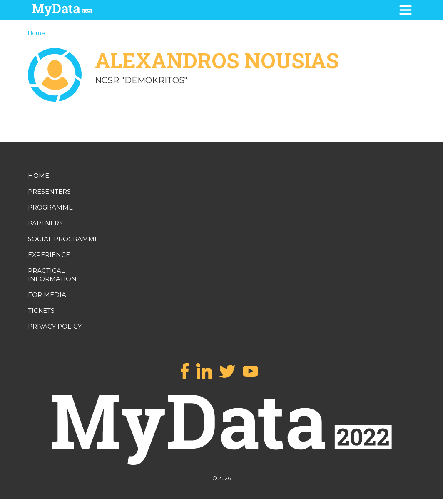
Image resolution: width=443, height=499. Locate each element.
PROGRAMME (50, 207)
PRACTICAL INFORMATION (52, 275)
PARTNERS (45, 223)
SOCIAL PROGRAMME (63, 239)
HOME (38, 176)
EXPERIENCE (49, 255)
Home (36, 33)
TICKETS (41, 310)
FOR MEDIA (47, 295)
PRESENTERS (49, 191)
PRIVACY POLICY (55, 326)
